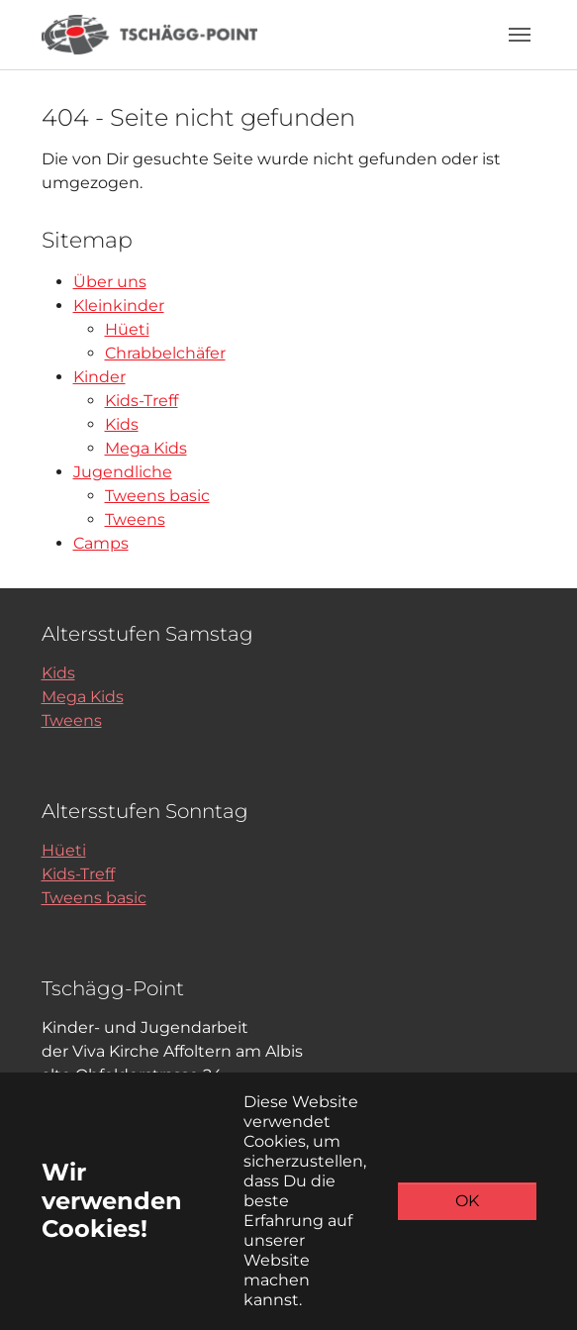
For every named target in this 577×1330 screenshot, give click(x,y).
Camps (101, 543)
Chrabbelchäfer (165, 353)
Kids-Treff (141, 400)
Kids (122, 424)
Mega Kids (146, 448)
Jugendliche (122, 471)
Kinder (99, 376)
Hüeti (127, 329)
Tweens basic (157, 495)
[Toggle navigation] (519, 34)
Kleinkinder (118, 305)
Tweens (135, 519)
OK (467, 1200)
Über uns (109, 281)
